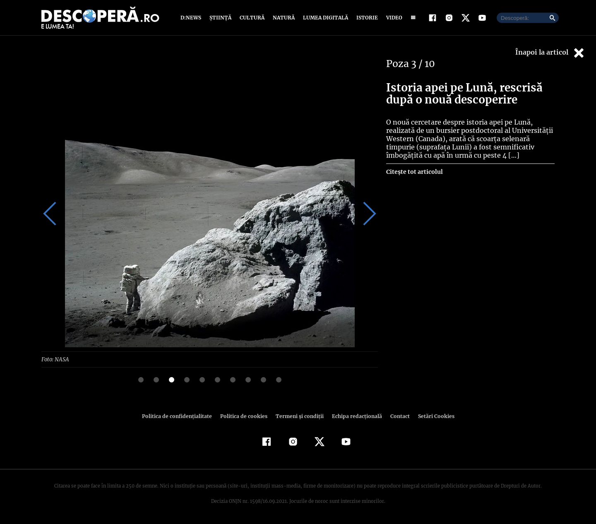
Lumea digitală (324, 17)
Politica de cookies (244, 416)
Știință (220, 17)
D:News (192, 17)
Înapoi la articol (550, 53)
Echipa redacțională (354, 416)
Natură (282, 17)
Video (393, 17)
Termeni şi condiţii (298, 416)
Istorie (365, 17)
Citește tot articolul (414, 171)
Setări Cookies (431, 416)
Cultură (252, 17)
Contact (396, 416)
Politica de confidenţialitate (180, 416)
